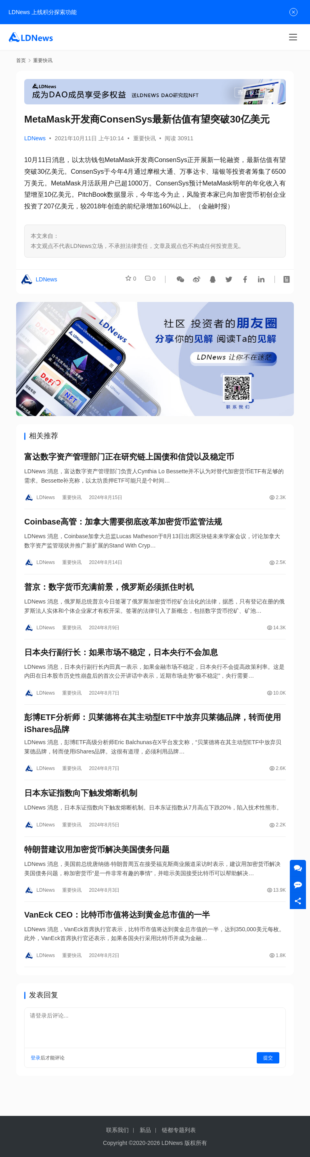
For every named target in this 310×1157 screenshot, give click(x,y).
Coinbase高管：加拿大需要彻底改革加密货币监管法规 (123, 526)
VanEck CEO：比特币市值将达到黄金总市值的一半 (117, 936)
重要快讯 (144, 138)
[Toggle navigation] (293, 37)
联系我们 (117, 1130)
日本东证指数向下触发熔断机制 (80, 809)
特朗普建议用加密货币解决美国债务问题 (97, 868)
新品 (145, 1130)
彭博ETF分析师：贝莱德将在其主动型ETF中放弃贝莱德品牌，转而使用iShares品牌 (152, 736)
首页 (21, 60)
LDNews (35, 138)
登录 (35, 1081)
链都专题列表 (179, 1130)
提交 (268, 1081)
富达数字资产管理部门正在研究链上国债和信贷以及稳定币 (129, 458)
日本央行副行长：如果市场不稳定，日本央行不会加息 (121, 662)
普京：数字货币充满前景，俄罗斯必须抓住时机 (109, 594)
